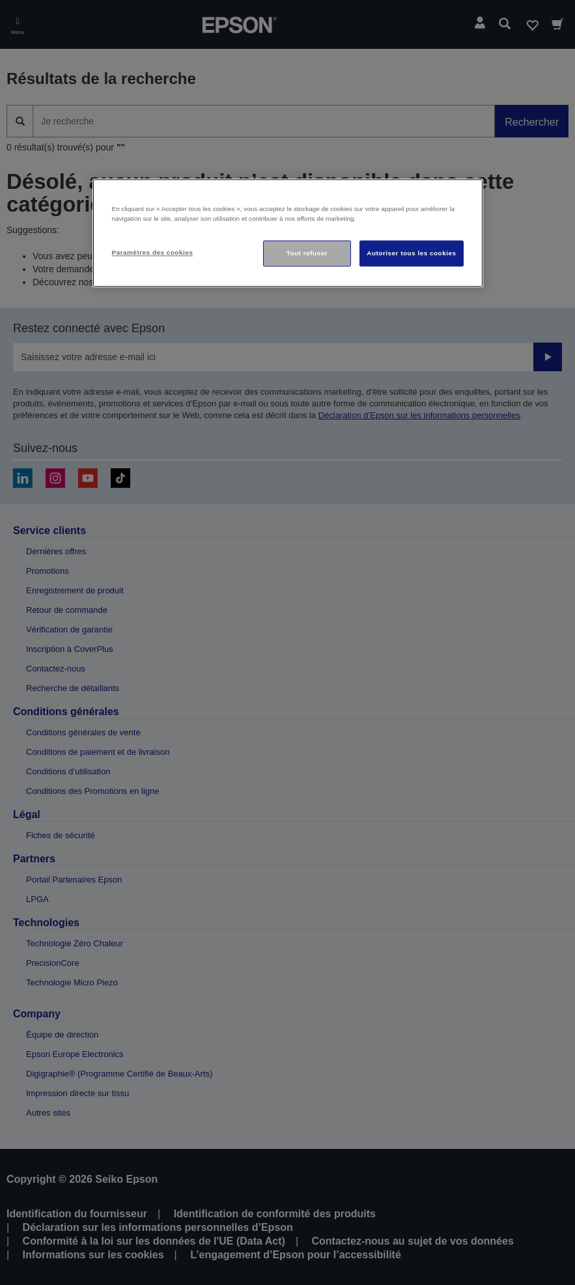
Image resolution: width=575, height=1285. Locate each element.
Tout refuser (307, 253)
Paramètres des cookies (152, 252)
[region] (287, 232)
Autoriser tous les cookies (411, 253)
